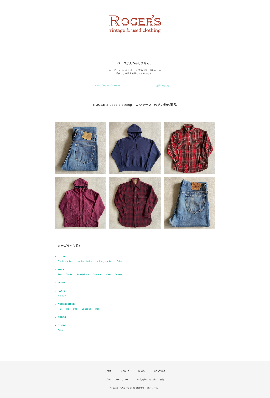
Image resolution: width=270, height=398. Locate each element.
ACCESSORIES (66, 304)
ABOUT (125, 371)
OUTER (62, 256)
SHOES (62, 317)
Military (62, 296)
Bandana (86, 309)
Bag (75, 309)
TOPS (61, 269)
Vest (108, 274)
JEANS (62, 282)
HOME (108, 371)
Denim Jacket (65, 261)
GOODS (62, 325)
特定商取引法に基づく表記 (150, 379)
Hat (60, 309)
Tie (67, 309)
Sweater (97, 274)
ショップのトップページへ (107, 85)
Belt (97, 309)
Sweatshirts (82, 274)
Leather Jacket (85, 261)
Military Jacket (104, 261)
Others (118, 274)
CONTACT (159, 371)
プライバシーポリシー (117, 379)
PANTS (62, 291)
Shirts (69, 274)
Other (120, 261)
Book (60, 330)
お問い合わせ (163, 85)
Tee (60, 274)
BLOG (141, 371)
